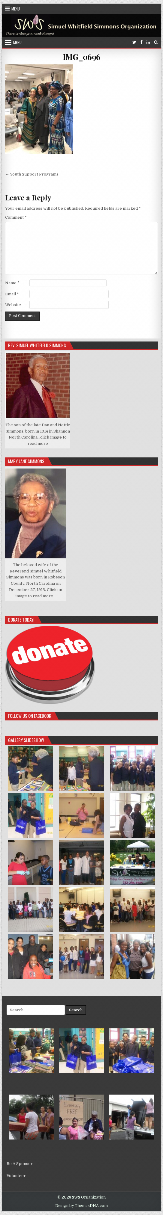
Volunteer (16, 1175)
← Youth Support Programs (32, 174)
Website (13, 305)
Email (12, 294)
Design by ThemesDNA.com (81, 1206)
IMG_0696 (82, 57)
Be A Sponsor (20, 1163)
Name (12, 283)
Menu (15, 9)
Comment (16, 217)
